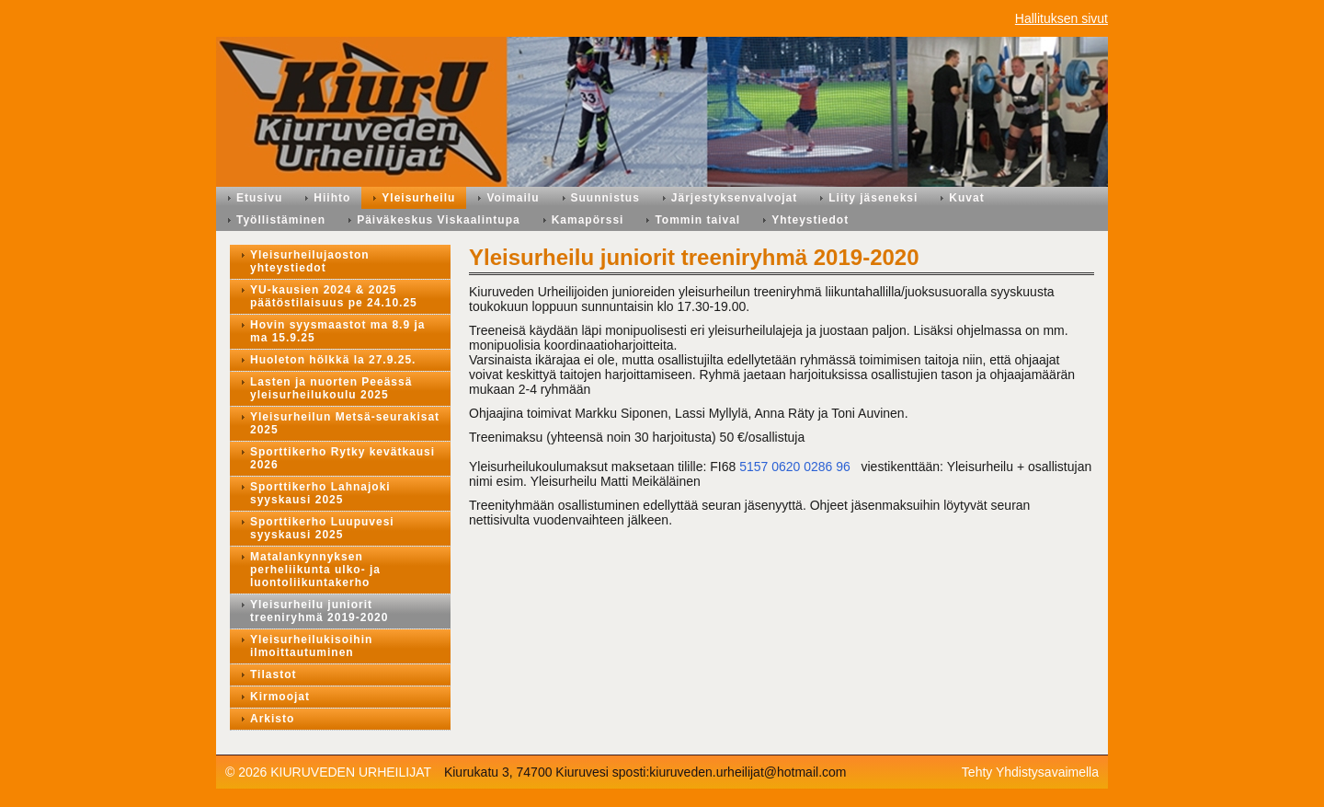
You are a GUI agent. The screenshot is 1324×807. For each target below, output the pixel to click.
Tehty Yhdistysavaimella (1030, 772)
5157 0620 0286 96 (794, 466)
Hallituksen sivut (1061, 18)
